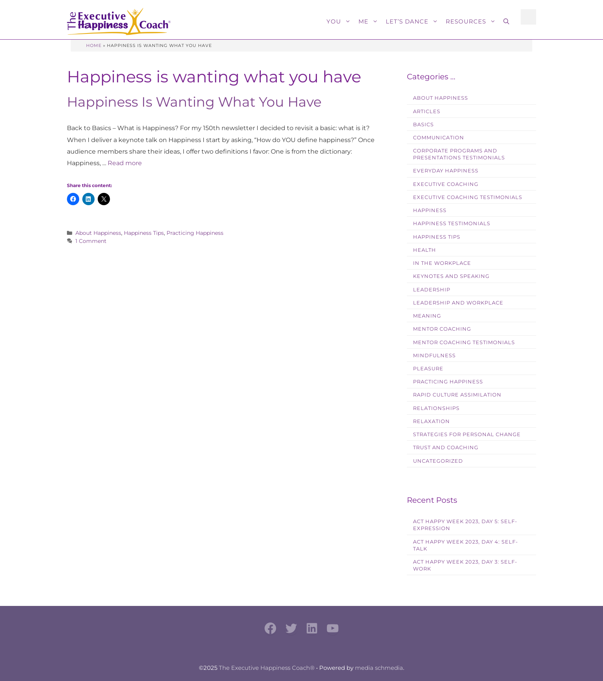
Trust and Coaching (445, 447)
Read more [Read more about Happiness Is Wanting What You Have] (125, 163)
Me (370, 21)
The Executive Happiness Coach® (267, 667)
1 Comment (91, 241)
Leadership (431, 290)
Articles (426, 111)
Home (94, 45)
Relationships (436, 408)
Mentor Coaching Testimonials (464, 342)
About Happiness (98, 233)
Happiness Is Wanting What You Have (194, 102)
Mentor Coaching (442, 329)
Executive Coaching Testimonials (467, 197)
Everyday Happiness (445, 171)
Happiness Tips (144, 233)
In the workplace (442, 263)
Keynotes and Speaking (451, 276)
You (340, 21)
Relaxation (431, 421)
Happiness (429, 210)
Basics (423, 124)
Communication (438, 138)
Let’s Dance (414, 21)
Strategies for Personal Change (467, 434)
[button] (506, 21)
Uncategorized (438, 461)
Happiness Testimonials (451, 223)
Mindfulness (434, 355)
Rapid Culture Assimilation (457, 395)
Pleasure (428, 368)
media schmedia (379, 667)
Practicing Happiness (195, 233)
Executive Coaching (445, 184)
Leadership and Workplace (458, 303)
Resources (473, 21)
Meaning (427, 316)
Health (424, 250)
